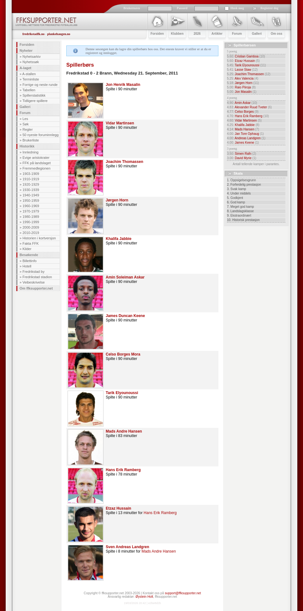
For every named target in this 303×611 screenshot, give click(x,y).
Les (25, 119)
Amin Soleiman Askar (125, 277)
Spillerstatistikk (33, 95)
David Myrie (243, 158)
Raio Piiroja (243, 87)
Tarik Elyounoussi (122, 393)
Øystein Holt (144, 596)
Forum (25, 113)
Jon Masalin (243, 91)
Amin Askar (243, 103)
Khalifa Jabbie (118, 239)
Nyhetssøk (30, 62)
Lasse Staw (243, 69)
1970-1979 (30, 211)
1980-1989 (30, 217)
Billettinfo (29, 261)
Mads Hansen (244, 129)
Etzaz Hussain (118, 508)
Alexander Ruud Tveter (251, 107)
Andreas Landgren (247, 138)
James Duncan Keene (125, 316)
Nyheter (26, 50)
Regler (27, 129)
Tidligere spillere (35, 101)
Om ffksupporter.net (36, 288)
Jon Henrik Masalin (123, 84)
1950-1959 (30, 200)
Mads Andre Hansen (124, 431)
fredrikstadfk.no (33, 34)
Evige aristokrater (36, 157)
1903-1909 (30, 174)
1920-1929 (30, 184)
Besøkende (29, 255)
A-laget (25, 68)
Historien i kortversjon (39, 238)
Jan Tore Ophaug (247, 133)
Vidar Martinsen (120, 123)
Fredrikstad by (33, 271)
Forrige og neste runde (39, 85)
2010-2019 (30, 233)
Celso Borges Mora (123, 354)
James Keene (244, 142)
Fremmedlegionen (36, 168)
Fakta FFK (30, 243)
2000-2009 (30, 227)
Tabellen (28, 90)
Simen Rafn (243, 153)
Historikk (27, 146)
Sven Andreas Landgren (127, 547)
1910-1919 (30, 179)
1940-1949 (30, 195)
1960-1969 (30, 206)
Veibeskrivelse (33, 282)
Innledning (30, 152)
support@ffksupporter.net (183, 593)
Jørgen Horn (117, 200)
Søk (25, 124)
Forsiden (27, 44)
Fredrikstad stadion (37, 277)
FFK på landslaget (36, 163)
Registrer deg (269, 8)
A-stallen (29, 74)
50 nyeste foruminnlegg (40, 135)
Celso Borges (244, 111)
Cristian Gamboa (246, 56)
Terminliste (30, 79)
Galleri (25, 107)
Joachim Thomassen (124, 161)
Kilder (26, 249)
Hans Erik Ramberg (123, 470)
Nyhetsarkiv (31, 56)
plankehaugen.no (58, 34)
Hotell (26, 266)
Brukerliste (30, 140)
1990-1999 (30, 222)
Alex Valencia (244, 78)
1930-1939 (30, 190)
